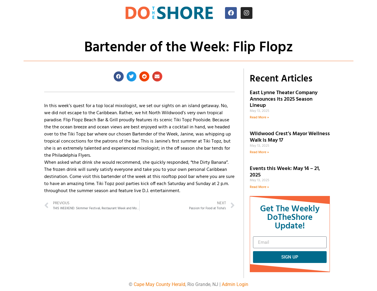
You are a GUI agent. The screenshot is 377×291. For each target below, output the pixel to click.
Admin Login (235, 284)
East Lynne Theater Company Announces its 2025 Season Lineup (284, 99)
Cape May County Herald (159, 284)
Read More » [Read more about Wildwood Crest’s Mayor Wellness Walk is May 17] (259, 152)
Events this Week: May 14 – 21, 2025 (285, 171)
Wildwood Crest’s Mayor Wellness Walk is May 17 (290, 137)
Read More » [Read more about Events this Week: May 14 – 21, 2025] (259, 187)
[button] (119, 76)
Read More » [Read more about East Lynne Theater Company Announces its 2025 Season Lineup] (259, 117)
